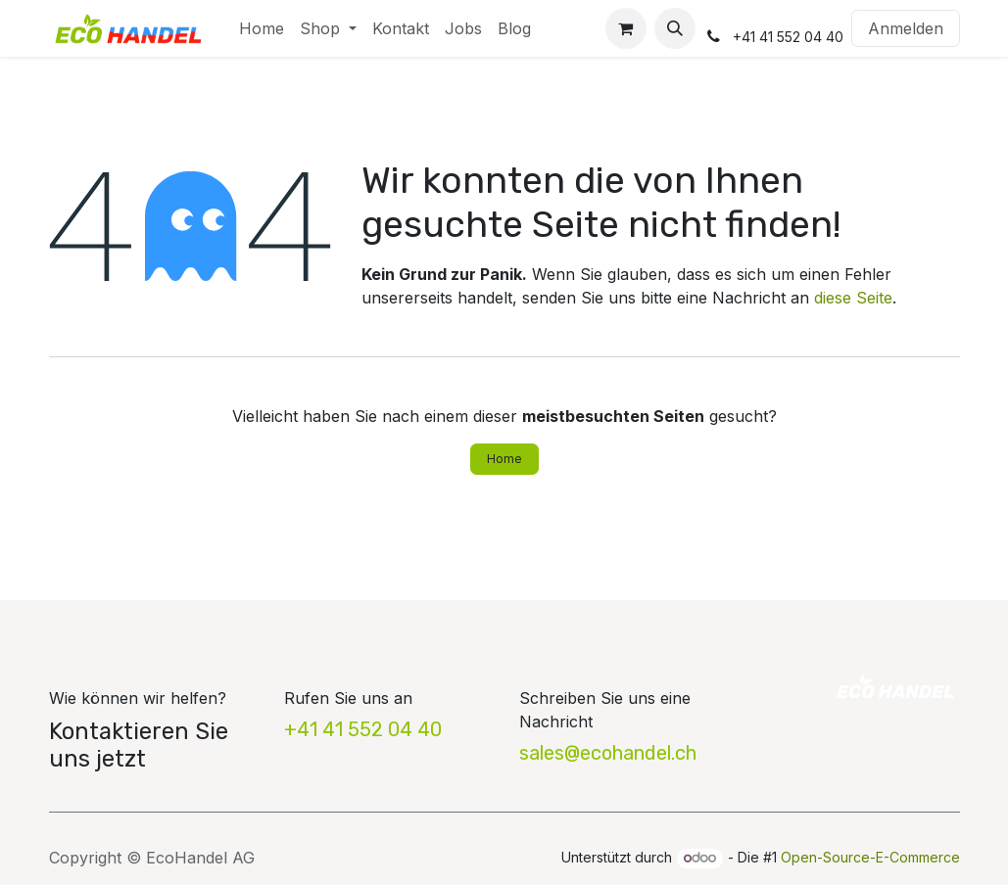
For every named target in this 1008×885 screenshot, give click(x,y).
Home (504, 458)
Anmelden (905, 28)
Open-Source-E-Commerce (870, 857)
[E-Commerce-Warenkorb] (626, 28)
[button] (675, 28)
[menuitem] (261, 28)
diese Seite (853, 297)
